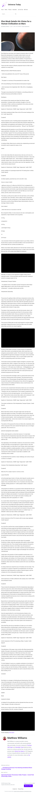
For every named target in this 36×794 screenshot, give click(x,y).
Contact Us (15, 789)
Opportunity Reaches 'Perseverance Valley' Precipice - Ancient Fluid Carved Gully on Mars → (17, 775)
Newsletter (15, 9)
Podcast (10, 9)
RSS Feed (26, 9)
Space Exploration (25, 26)
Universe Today (11, 4)
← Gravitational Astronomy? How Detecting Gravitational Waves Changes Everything (16, 768)
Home (2, 9)
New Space (11, 732)
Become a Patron (28, 785)
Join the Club (20, 9)
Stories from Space (19, 751)
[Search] (16, 14)
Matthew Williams (5, 26)
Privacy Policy (20, 789)
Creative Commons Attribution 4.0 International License (22, 791)
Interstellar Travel (19, 747)
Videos (6, 9)
